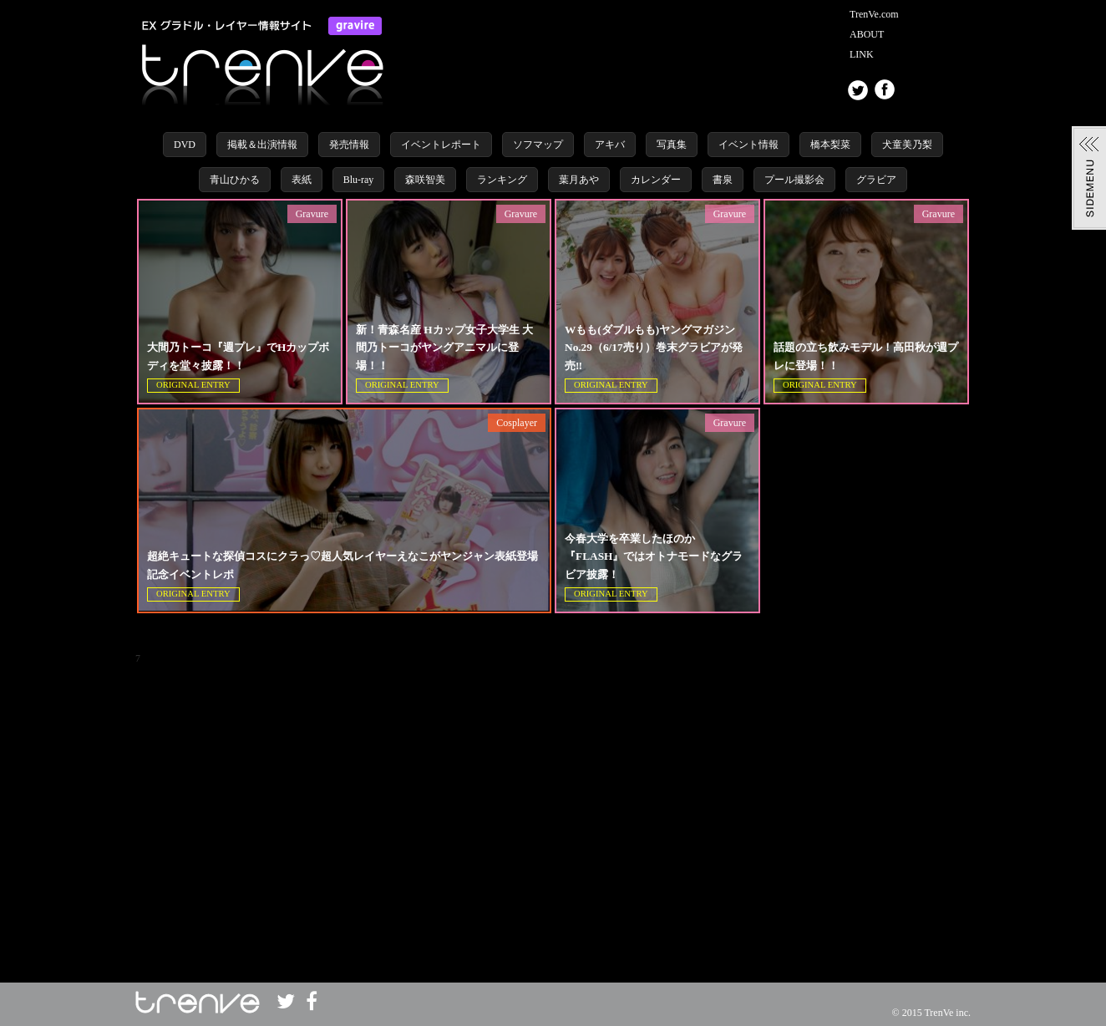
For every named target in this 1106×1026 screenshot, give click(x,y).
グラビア (876, 179)
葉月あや (579, 179)
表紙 (302, 179)
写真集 (672, 144)
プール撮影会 (794, 179)
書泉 (723, 179)
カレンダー (656, 179)
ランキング (502, 179)
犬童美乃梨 (907, 144)
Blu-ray (358, 179)
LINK (862, 54)
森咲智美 (425, 179)
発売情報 (349, 144)
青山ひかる (235, 179)
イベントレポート (441, 144)
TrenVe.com (874, 14)
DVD (184, 144)
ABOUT (867, 34)
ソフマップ (538, 144)
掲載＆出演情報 (262, 144)
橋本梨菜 (830, 144)
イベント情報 (748, 144)
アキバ (610, 144)
